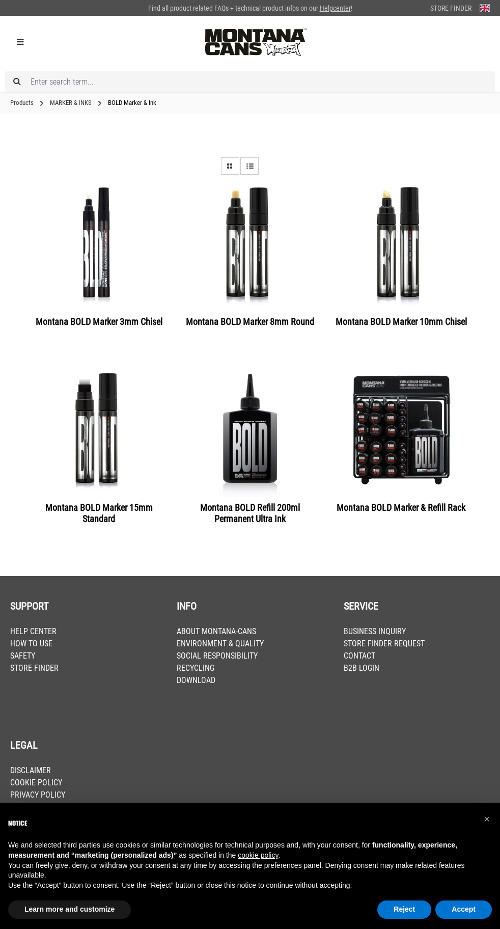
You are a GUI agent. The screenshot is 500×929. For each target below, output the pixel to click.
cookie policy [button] (258, 855)
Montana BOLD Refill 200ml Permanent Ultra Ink (250, 513)
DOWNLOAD (196, 680)
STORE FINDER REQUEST (384, 643)
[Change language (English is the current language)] (485, 8)
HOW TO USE (31, 643)
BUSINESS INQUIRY (375, 631)
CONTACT (359, 656)
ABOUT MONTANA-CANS (216, 631)
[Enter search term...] (250, 81)
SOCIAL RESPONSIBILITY (217, 656)
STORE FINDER (34, 668)
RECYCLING (195, 668)
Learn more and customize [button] (69, 909)
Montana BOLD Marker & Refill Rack (401, 507)
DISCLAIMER (30, 770)
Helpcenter (335, 8)
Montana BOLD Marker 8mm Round (250, 321)
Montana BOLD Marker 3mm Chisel (99, 321)
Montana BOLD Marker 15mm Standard (99, 513)
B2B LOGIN (361, 668)
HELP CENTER (33, 631)
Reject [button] (404, 909)
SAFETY (22, 656)
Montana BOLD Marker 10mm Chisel (401, 321)
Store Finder (450, 8)
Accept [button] (464, 909)
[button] (487, 819)
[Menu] (20, 42)
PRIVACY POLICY (37, 795)
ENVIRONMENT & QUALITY (220, 643)
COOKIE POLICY (36, 782)
